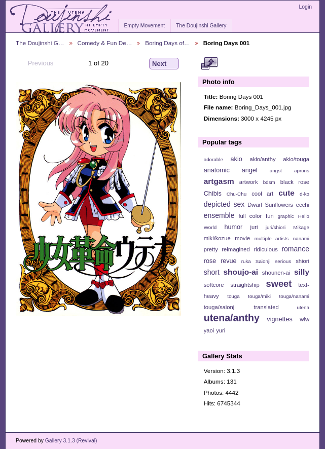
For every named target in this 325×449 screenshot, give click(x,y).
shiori (302, 261)
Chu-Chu (236, 194)
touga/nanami (294, 296)
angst (276, 170)
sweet (279, 283)
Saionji (263, 261)
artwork (248, 182)
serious (283, 261)
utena (303, 307)
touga (233, 296)
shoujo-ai (241, 272)
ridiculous (265, 249)
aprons (301, 170)
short (212, 272)
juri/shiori (275, 227)
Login (305, 7)
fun (270, 216)
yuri (220, 330)
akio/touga (296, 159)
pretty (211, 249)
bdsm (269, 182)
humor (233, 227)
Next (164, 64)
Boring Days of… (167, 43)
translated (266, 307)
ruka (246, 261)
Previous (35, 63)
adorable (213, 159)
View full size (209, 64)
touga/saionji (220, 307)
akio (236, 159)
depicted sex (224, 204)
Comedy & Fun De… (105, 43)
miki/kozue (217, 238)
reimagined (236, 249)
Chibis (213, 193)
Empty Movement (144, 25)
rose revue (220, 261)
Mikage (301, 227)
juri (254, 227)
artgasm (219, 181)
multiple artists (271, 238)
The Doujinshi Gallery (201, 25)
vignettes (280, 319)
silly (301, 272)
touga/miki (259, 296)
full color (250, 216)
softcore (214, 285)
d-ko (304, 194)
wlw (304, 319)
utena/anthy (232, 317)
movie (242, 238)
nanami (301, 238)
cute (286, 193)
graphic (286, 216)
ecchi (302, 205)
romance (295, 249)
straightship (244, 285)
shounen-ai (276, 273)
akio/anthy (262, 159)
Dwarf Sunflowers (270, 205)
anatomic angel (231, 170)
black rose (294, 182)
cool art (262, 194)
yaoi (209, 330)
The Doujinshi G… (40, 43)
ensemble (219, 215)
